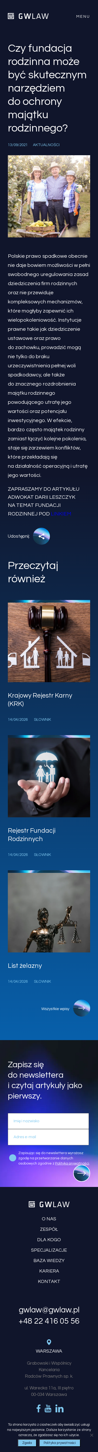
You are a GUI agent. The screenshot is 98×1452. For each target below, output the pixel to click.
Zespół (49, 1229)
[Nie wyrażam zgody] (91, 1435)
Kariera (49, 1271)
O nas (49, 1218)
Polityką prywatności (72, 1163)
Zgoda (27, 1443)
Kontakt (49, 1281)
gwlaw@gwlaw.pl (49, 1310)
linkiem (61, 514)
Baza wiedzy (49, 1260)
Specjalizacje (49, 1250)
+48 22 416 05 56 (49, 1321)
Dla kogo (49, 1239)
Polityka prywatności (60, 1443)
